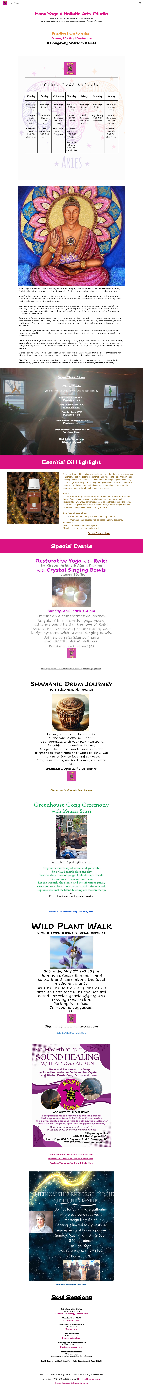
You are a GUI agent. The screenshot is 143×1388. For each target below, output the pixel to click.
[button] (140, 3)
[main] (71, 16)
